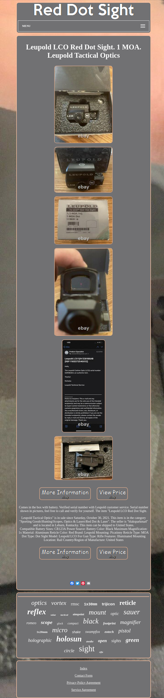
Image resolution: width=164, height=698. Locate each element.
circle (69, 650)
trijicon (108, 604)
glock (60, 623)
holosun (69, 639)
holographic (40, 640)
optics (39, 602)
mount (97, 612)
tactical (64, 614)
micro (60, 630)
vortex (58, 603)
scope (46, 622)
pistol (124, 631)
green (132, 640)
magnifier (130, 622)
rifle (101, 652)
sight (87, 648)
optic (115, 613)
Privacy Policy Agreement (84, 682)
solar (53, 614)
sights (116, 640)
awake (89, 641)
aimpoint (78, 614)
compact (73, 623)
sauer (132, 612)
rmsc (75, 603)
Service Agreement (83, 690)
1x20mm (42, 632)
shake (76, 632)
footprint (109, 623)
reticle (127, 602)
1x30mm (90, 604)
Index (83, 668)
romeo (31, 623)
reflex (36, 611)
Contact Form (83, 675)
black (90, 621)
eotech (109, 632)
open (102, 640)
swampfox (92, 632)
